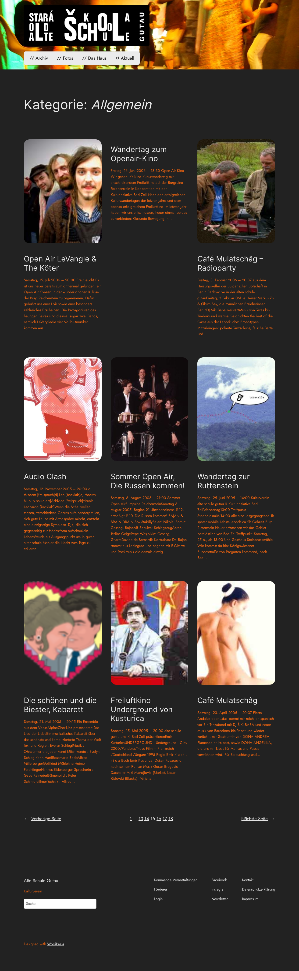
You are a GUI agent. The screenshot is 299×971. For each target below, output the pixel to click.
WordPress (55, 944)
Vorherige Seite (42, 818)
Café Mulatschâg (227, 700)
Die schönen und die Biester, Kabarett (60, 705)
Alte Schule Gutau (41, 880)
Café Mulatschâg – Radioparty (230, 263)
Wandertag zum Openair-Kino (139, 154)
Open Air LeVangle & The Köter (60, 263)
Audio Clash (45, 476)
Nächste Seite (258, 818)
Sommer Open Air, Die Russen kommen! (148, 481)
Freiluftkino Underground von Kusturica (142, 709)
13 (141, 818)
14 (146, 818)
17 (165, 818)
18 (170, 818)
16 (159, 818)
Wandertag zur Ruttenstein (223, 481)
